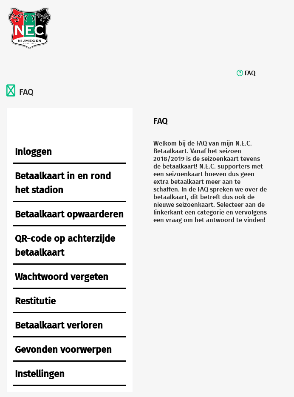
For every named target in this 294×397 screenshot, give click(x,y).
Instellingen (40, 373)
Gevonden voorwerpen (63, 349)
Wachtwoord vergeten (61, 276)
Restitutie (35, 301)
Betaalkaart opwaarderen (69, 214)
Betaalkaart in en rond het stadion (63, 183)
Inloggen (33, 151)
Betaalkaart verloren (59, 325)
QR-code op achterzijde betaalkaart (65, 245)
